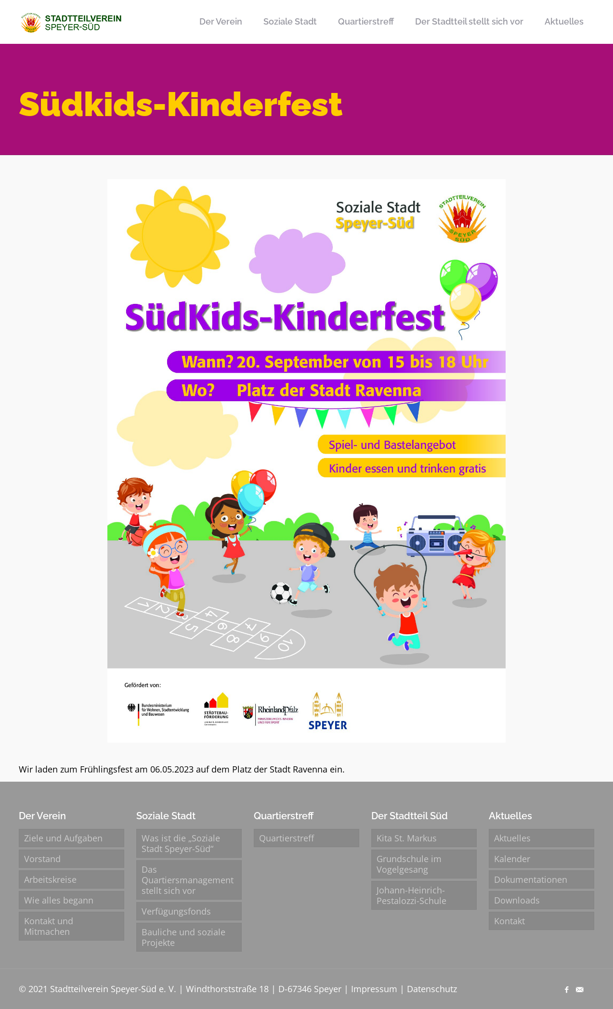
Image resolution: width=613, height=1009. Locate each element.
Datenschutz (432, 989)
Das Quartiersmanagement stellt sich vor (188, 880)
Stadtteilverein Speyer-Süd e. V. (113, 989)
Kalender (512, 859)
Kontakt (509, 921)
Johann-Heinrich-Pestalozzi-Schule (411, 895)
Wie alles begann (58, 900)
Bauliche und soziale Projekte (183, 937)
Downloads (517, 900)
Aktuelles (512, 838)
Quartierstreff (286, 838)
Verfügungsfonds (176, 911)
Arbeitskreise (50, 879)
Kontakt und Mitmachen (48, 926)
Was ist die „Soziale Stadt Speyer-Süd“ (181, 843)
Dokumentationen (530, 879)
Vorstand (42, 859)
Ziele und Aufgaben (63, 838)
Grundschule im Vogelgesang (409, 864)
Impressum (374, 989)
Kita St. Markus (407, 838)
